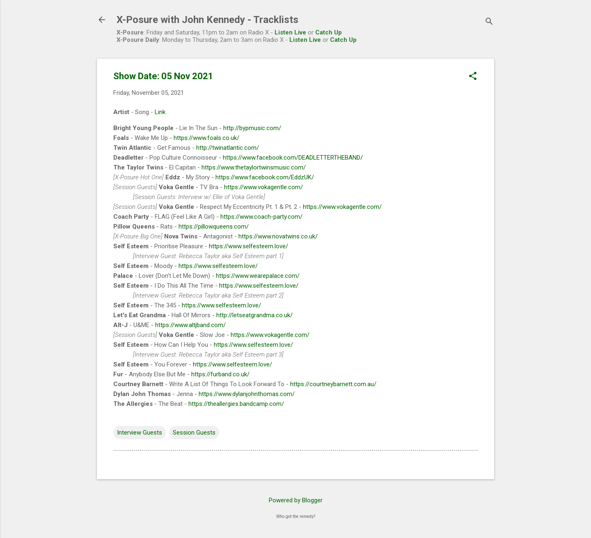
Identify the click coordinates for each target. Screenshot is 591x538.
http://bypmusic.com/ (252, 128)
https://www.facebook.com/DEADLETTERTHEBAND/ (293, 157)
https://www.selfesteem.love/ (248, 246)
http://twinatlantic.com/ (227, 147)
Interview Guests (139, 432)
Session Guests (194, 432)
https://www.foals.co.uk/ (206, 138)
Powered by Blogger (296, 500)
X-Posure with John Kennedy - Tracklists (207, 19)
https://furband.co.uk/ (220, 374)
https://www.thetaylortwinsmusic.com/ (254, 167)
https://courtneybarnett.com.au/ (333, 384)
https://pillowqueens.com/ (214, 226)
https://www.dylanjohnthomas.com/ (247, 394)
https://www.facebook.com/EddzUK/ (264, 177)
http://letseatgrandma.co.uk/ (254, 315)
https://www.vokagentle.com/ (263, 187)
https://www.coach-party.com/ (261, 216)
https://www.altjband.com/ (190, 325)
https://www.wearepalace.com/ (258, 275)
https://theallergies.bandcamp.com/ (236, 404)
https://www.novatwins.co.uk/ (278, 236)
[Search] (489, 22)
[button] (473, 76)
